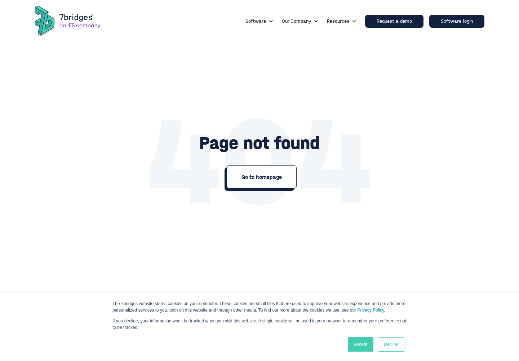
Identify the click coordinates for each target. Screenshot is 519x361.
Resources (341, 21)
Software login (457, 21)
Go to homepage (261, 176)
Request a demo (394, 21)
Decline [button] (391, 344)
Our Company (300, 21)
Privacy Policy (371, 310)
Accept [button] (360, 344)
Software (259, 21)
